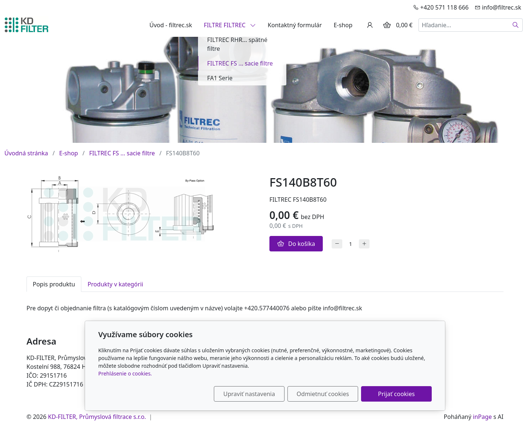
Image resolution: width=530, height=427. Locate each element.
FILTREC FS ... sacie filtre (122, 153)
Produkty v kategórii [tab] (115, 284)
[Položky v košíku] (386, 25)
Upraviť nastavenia (249, 394)
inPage (482, 417)
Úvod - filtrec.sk (170, 25)
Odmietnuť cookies (323, 394)
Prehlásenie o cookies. (125, 373)
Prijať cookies (396, 394)
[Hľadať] (516, 25)
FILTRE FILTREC (230, 25)
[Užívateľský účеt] (369, 25)
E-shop (342, 25)
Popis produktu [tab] (54, 284)
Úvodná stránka (26, 153)
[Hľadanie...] (463, 25)
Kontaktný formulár (295, 25)
